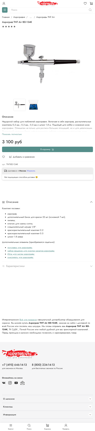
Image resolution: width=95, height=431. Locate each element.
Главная (6, 17)
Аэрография (19, 17)
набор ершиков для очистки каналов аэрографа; (31, 250)
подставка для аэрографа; (20, 247)
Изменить (31, 171)
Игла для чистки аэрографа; (21, 254)
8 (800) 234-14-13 (43, 365)
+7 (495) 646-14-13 (14, 365)
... (31, 17)
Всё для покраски (28, 319)
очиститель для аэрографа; (21, 257)
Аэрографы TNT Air (45, 17)
